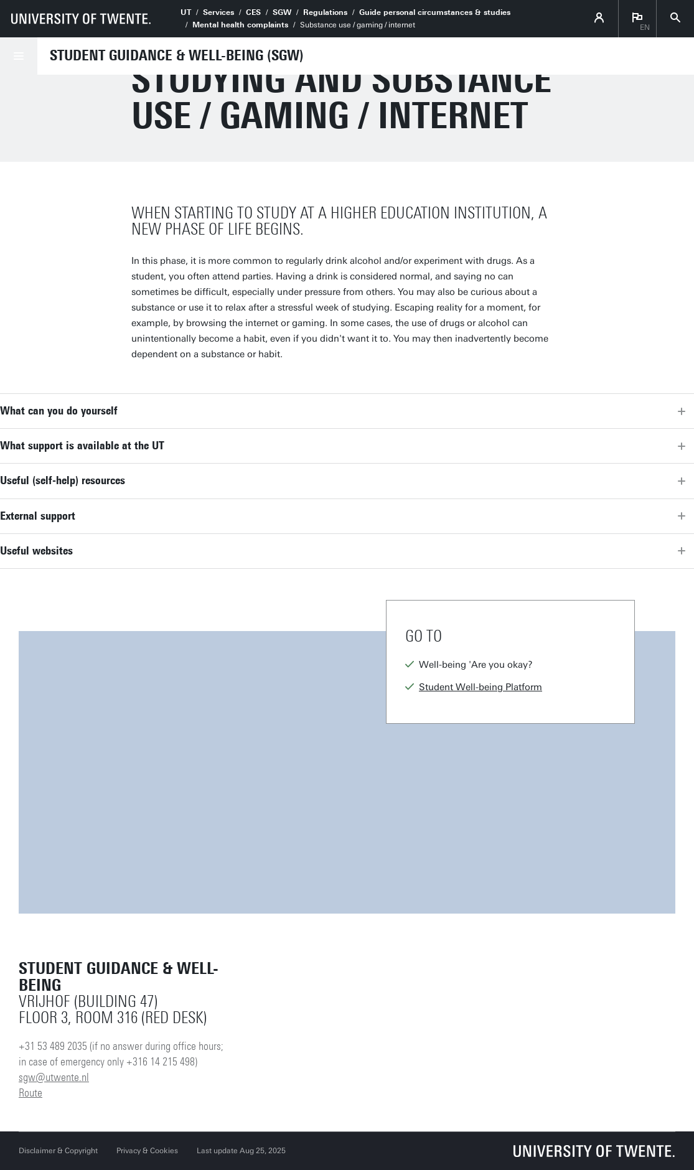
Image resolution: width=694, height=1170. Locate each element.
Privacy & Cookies (147, 1150)
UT (186, 12)
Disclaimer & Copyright (58, 1150)
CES (253, 12)
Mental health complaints (240, 25)
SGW (282, 12)
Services (218, 12)
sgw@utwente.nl (54, 1077)
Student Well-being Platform (480, 687)
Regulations (325, 12)
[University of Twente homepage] (81, 18)
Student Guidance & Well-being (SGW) (177, 55)
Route (30, 1093)
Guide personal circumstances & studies (434, 12)
